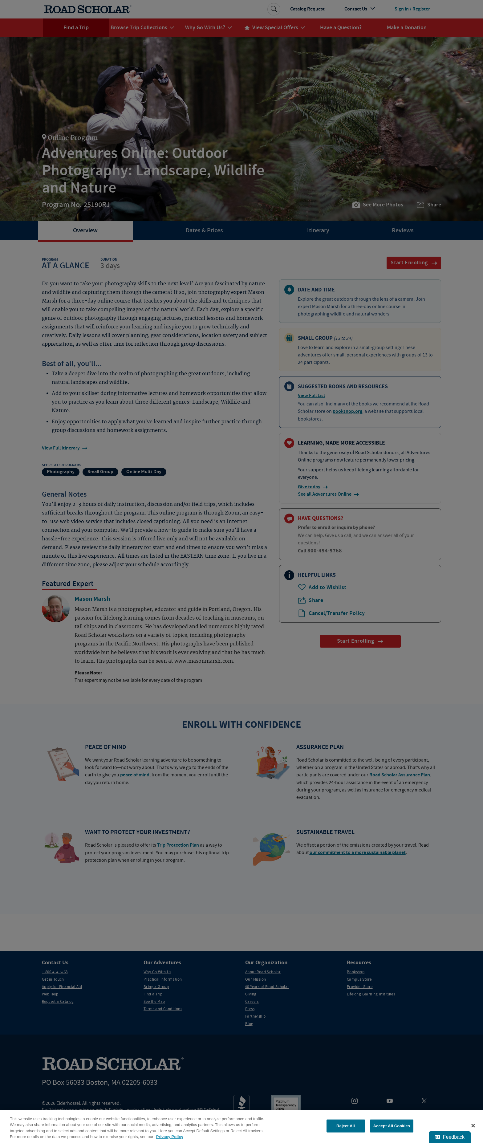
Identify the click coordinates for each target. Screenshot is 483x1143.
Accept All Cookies (391, 1126)
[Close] (473, 1125)
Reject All (345, 1126)
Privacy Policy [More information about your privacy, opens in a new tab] (169, 1136)
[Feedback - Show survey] (450, 1137)
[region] (241, 1126)
